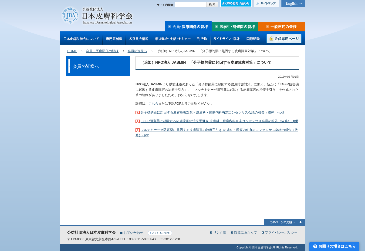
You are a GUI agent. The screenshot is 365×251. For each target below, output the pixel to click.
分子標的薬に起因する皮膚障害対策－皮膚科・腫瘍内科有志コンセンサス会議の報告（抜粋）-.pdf (212, 112)
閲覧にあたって (245, 232)
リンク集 (219, 232)
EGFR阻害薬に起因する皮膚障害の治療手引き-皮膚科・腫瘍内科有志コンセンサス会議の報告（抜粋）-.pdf (219, 121)
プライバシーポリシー (281, 232)
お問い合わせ (133, 232)
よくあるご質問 (160, 232)
